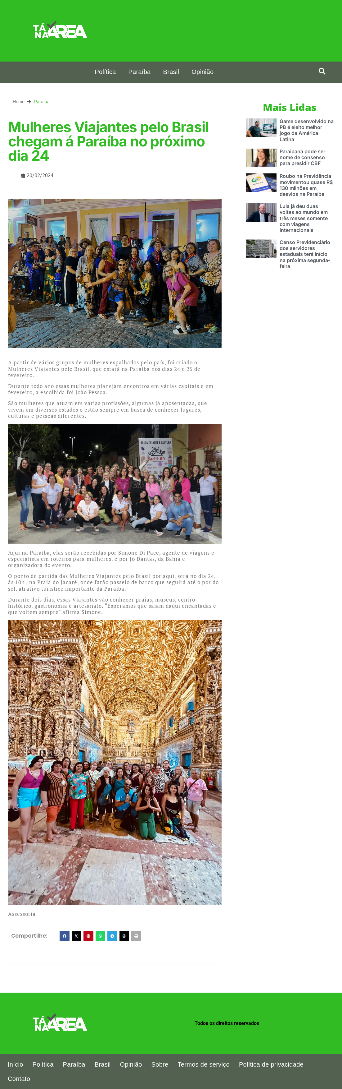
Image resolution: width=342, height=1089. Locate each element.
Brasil (171, 71)
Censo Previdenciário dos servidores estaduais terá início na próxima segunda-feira (305, 254)
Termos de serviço (204, 1064)
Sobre (160, 1064)
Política (105, 71)
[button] (322, 71)
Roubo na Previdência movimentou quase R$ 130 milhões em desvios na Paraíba (306, 185)
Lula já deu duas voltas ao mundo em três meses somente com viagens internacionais (304, 218)
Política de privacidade (271, 1064)
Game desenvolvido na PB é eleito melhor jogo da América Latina (307, 130)
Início (15, 1064)
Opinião (202, 71)
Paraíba (139, 71)
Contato (19, 1078)
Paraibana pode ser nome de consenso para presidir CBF (302, 157)
